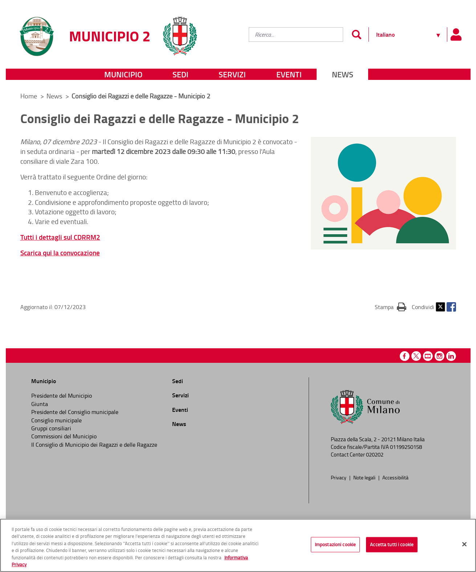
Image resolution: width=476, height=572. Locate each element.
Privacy (339, 477)
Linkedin (451, 356)
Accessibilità (395, 477)
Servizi (232, 74)
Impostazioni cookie (335, 544)
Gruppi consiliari (51, 428)
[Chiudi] (464, 544)
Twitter (440, 307)
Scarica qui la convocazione (60, 252)
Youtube (428, 356)
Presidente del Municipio (61, 395)
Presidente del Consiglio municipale (74, 412)
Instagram (439, 356)
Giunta (39, 404)
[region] (238, 545)
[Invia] (357, 34)
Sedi (180, 74)
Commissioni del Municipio (64, 436)
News (342, 74)
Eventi (289, 74)
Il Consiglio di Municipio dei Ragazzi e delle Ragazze (94, 445)
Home (28, 96)
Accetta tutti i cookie (392, 544)
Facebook (451, 307)
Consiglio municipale (56, 420)
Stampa (390, 306)
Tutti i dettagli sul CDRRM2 (60, 237)
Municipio (123, 74)
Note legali (365, 477)
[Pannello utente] (456, 34)
